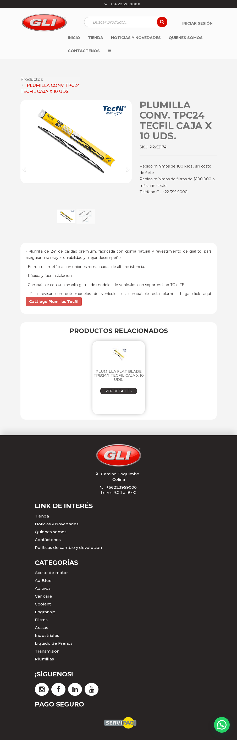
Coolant (43, 604)
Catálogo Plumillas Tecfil (53, 301)
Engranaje (45, 611)
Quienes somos (51, 531)
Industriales (47, 635)
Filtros (41, 619)
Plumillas (44, 658)
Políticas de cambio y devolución (68, 547)
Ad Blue (43, 580)
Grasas (41, 627)
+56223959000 (121, 487)
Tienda (42, 516)
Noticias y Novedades (57, 523)
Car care (43, 596)
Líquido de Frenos (54, 643)
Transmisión (47, 651)
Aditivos (43, 588)
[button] (26, 166)
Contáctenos (48, 539)
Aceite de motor (51, 572)
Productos (31, 79)
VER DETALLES (119, 391)
